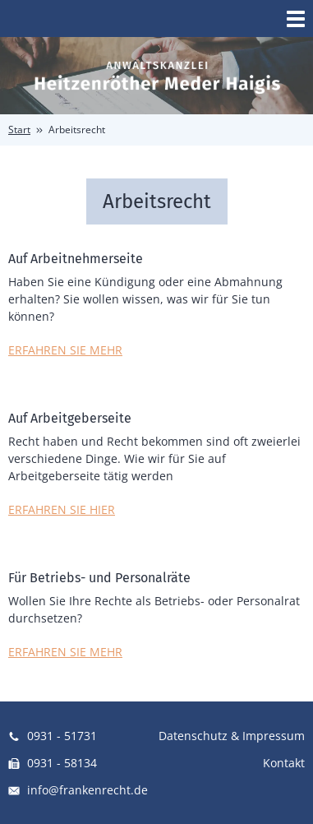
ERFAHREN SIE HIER (61, 509)
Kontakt (284, 763)
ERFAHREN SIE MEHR (65, 350)
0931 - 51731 (52, 735)
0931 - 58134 (52, 763)
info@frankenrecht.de (78, 790)
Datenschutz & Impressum (232, 735)
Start (19, 130)
